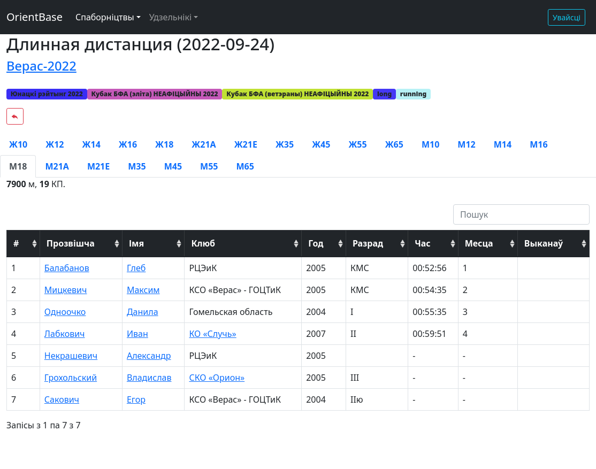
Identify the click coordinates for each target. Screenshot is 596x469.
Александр (149, 356)
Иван (137, 334)
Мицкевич (65, 290)
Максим (143, 290)
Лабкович (64, 334)
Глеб (136, 268)
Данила (142, 312)
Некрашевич (70, 356)
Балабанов (66, 268)
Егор (136, 399)
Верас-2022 (41, 65)
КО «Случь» (212, 334)
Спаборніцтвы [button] (104, 17)
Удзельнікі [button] (170, 17)
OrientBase (34, 17)
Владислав (149, 377)
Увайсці (566, 17)
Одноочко (65, 312)
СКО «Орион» (216, 377)
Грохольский (70, 377)
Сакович (61, 399)
